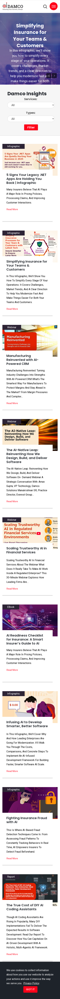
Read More (12, 209)
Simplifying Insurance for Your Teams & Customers (30, 35)
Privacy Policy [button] (31, 983)
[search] (45, 6)
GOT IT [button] (30, 989)
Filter (31, 127)
